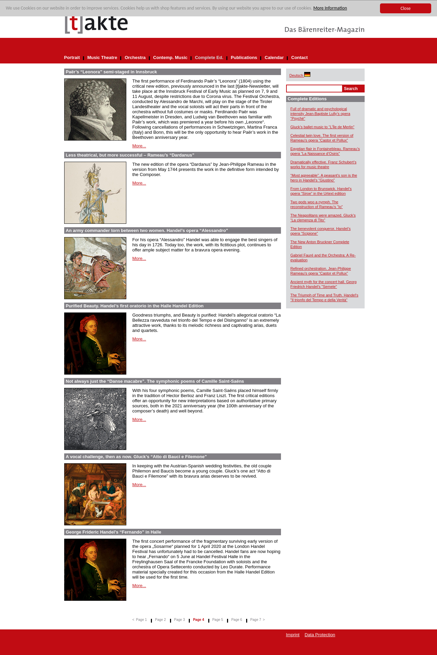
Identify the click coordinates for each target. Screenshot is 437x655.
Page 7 (255, 620)
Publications (244, 57)
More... (139, 145)
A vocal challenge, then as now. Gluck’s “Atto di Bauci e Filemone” (136, 456)
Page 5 (217, 620)
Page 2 (160, 620)
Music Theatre (102, 57)
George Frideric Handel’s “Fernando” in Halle (113, 532)
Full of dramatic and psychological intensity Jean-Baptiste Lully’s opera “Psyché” (320, 113)
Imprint (293, 634)
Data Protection (320, 634)
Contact (299, 57)
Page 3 (179, 620)
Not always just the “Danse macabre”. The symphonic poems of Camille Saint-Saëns (155, 381)
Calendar (274, 57)
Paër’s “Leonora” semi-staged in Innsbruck (111, 71)
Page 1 (141, 620)
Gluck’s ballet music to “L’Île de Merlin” (322, 127)
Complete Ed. (209, 57)
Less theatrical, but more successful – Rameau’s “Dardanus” (130, 155)
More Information (330, 8)
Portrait (72, 57)
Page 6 (236, 620)
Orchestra (135, 57)
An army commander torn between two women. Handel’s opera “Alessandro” (147, 230)
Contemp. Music (170, 57)
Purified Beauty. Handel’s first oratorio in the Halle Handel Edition (135, 305)
